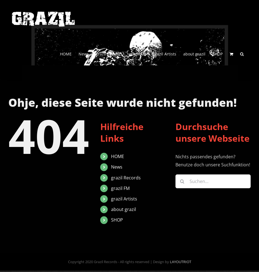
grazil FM (120, 188)
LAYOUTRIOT (180, 261)
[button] (242, 53)
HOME (117, 156)
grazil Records (126, 178)
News (116, 167)
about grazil (123, 209)
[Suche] (182, 181)
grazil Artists (124, 199)
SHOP (117, 220)
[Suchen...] (213, 181)
